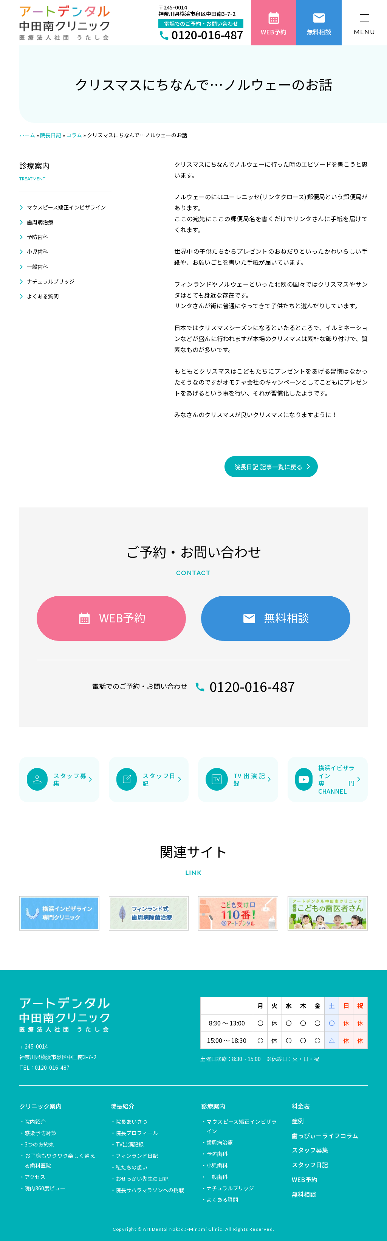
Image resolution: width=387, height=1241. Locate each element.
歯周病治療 (40, 222)
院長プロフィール (137, 1133)
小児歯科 (37, 251)
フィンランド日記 (137, 1155)
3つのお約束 (39, 1144)
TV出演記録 (130, 1144)
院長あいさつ (131, 1121)
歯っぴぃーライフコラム (325, 1135)
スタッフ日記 (310, 1164)
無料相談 (304, 1194)
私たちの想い (131, 1167)
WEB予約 (304, 1179)
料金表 (301, 1106)
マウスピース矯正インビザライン (66, 207)
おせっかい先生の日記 (142, 1178)
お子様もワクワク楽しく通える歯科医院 (60, 1160)
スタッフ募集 (310, 1149)
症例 (298, 1120)
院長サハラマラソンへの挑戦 (150, 1190)
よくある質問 (43, 296)
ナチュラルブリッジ (50, 281)
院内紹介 (35, 1121)
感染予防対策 (40, 1133)
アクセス (35, 1177)
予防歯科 (37, 236)
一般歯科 (37, 266)
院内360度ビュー (45, 1188)
